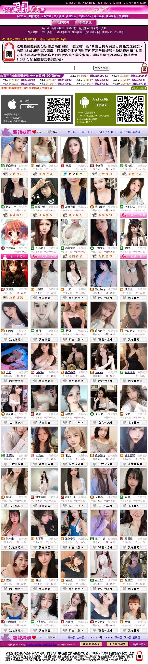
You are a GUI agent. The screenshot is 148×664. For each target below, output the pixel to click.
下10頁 (127, 131)
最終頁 (136, 131)
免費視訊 (23, 165)
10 (112, 131)
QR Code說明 (139, 88)
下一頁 (118, 131)
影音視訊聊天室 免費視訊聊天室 (41, 644)
